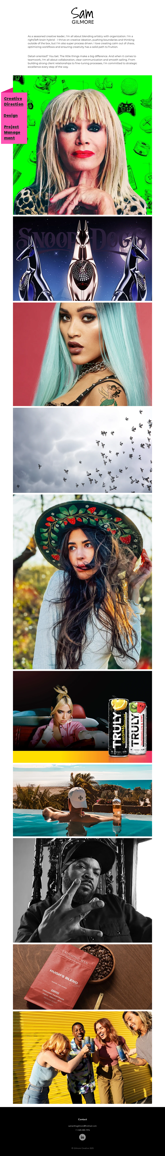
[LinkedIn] (82, 1137)
